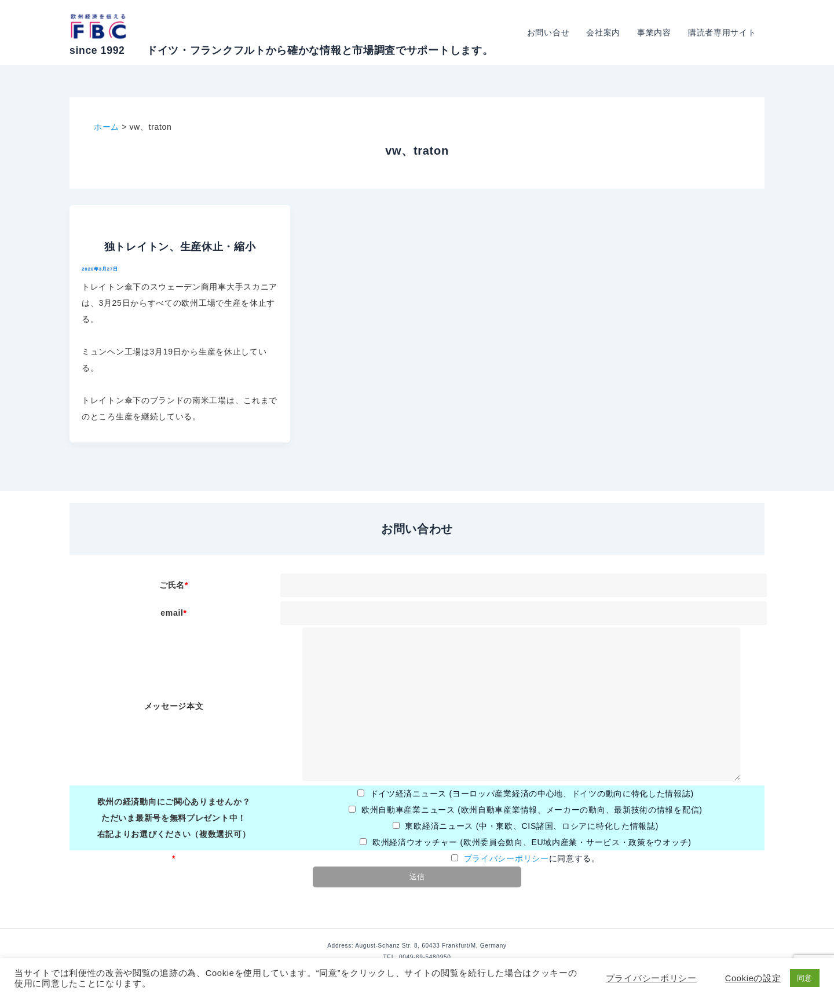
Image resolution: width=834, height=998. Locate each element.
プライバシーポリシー (506, 858)
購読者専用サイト (722, 32)
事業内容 (655, 32)
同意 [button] (805, 978)
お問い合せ (550, 32)
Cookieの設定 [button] (753, 978)
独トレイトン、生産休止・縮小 (180, 247)
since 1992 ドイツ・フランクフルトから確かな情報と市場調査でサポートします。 (281, 50)
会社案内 (605, 32)
